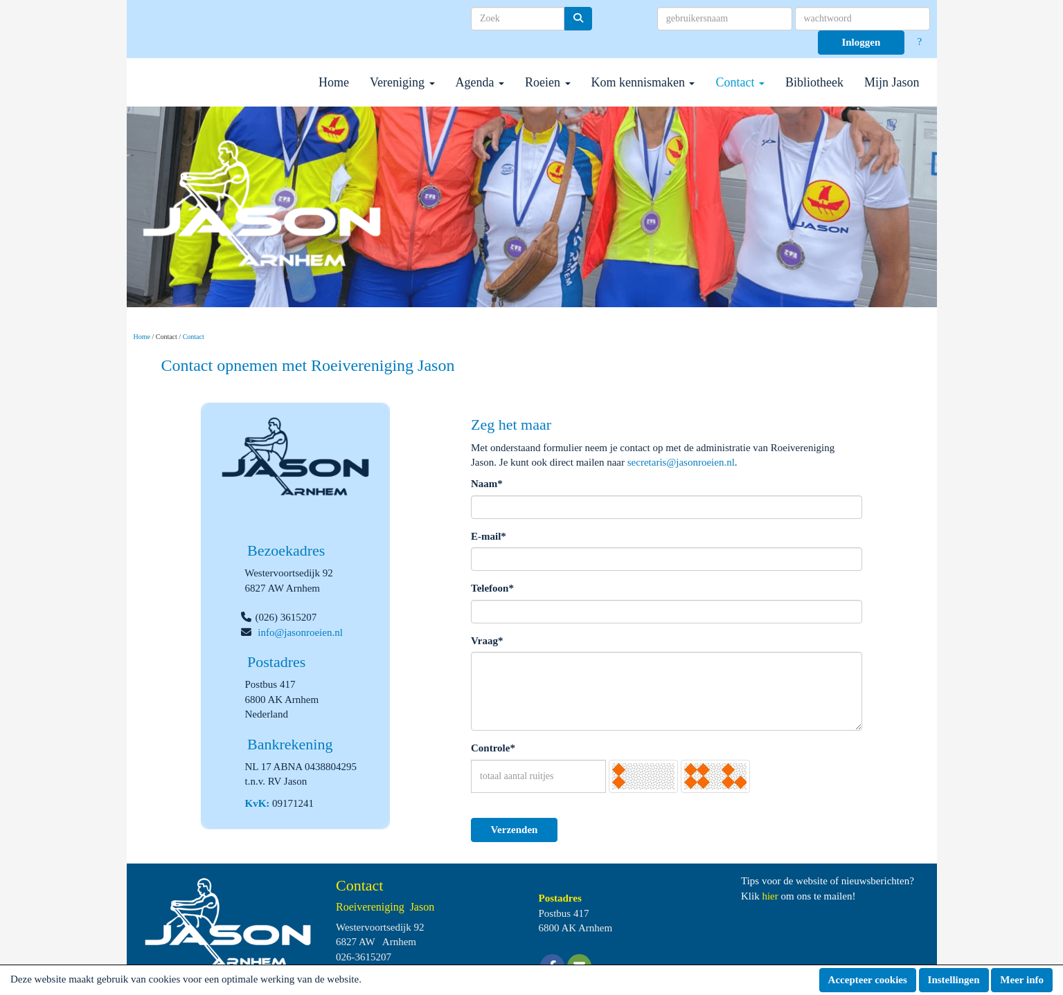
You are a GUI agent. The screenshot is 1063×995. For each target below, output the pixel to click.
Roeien (548, 82)
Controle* (493, 748)
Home (334, 82)
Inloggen (860, 42)
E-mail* (488, 536)
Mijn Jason (892, 82)
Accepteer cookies (867, 979)
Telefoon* (492, 588)
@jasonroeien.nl (300, 632)
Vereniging (402, 82)
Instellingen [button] (954, 979)
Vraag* (487, 640)
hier (770, 896)
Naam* (487, 483)
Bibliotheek (814, 82)
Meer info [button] (1022, 979)
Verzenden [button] (514, 829)
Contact (740, 82)
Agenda (480, 82)
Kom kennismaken (643, 82)
